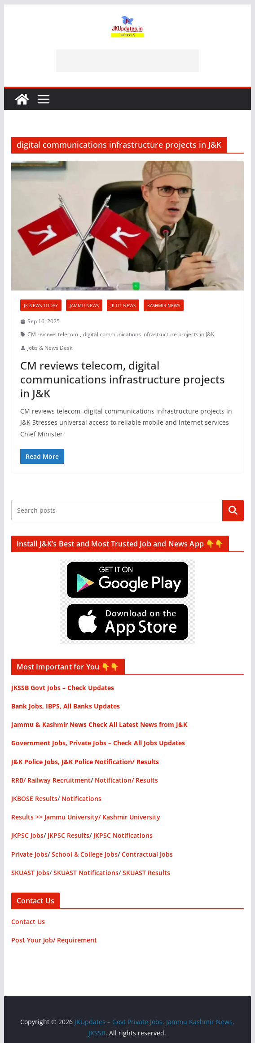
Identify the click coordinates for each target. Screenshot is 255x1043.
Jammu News (84, 305)
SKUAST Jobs (30, 872)
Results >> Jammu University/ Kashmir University (85, 817)
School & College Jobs (85, 854)
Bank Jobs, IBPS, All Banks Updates (65, 706)
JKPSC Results (68, 835)
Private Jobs (29, 854)
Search (233, 510)
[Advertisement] (127, 60)
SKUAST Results (146, 872)
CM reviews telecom (52, 334)
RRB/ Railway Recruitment (51, 780)
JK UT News (123, 305)
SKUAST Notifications (86, 872)
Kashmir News (163, 305)
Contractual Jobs (147, 854)
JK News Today (41, 305)
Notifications (81, 798)
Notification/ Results (126, 780)
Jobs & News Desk (49, 348)
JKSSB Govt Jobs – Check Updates (62, 687)
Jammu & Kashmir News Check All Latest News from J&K (99, 724)
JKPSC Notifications (123, 835)
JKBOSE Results (34, 798)
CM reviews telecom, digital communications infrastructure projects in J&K (122, 379)
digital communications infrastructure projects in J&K (148, 334)
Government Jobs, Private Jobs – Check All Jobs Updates (98, 743)
